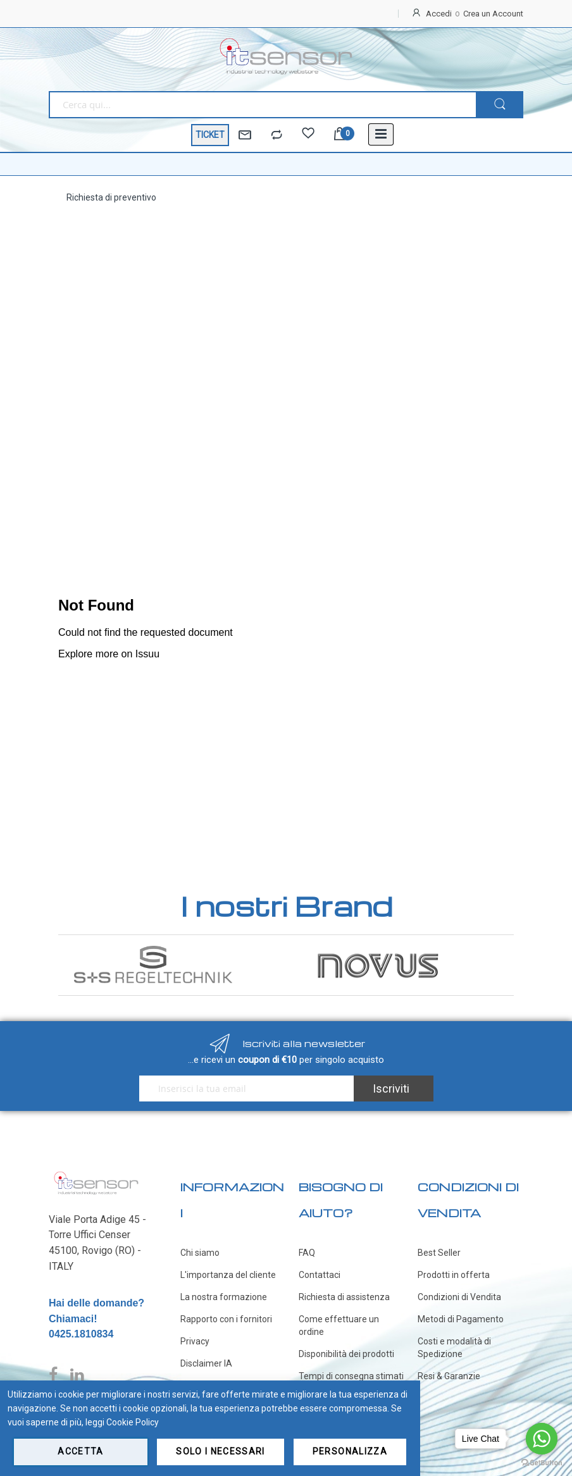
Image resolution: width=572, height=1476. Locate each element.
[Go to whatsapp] (541, 1438)
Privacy (194, 1341)
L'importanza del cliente (228, 1275)
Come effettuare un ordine (339, 1325)
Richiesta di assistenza (344, 1297)
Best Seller (439, 1253)
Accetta (80, 1451)
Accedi (439, 13)
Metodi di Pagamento (461, 1319)
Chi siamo (200, 1253)
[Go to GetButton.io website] (541, 1463)
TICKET (210, 135)
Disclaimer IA (206, 1363)
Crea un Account (493, 13)
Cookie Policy (132, 1422)
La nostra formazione (223, 1297)
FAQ (307, 1253)
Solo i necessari (220, 1451)
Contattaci (319, 1275)
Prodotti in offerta (454, 1275)
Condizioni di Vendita (459, 1297)
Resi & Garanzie (449, 1376)
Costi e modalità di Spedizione (454, 1347)
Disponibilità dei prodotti (346, 1354)
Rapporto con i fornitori (226, 1319)
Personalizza (350, 1451)
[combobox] (262, 104)
